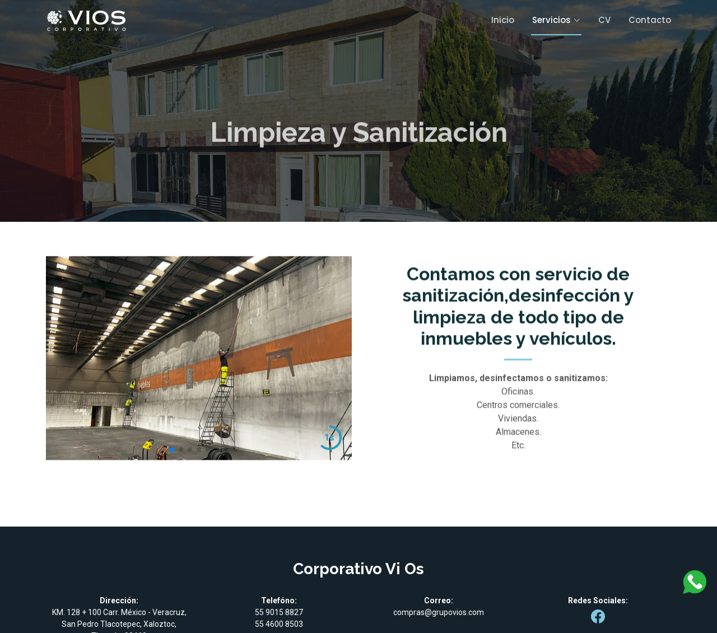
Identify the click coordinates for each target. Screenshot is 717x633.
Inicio (502, 20)
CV (604, 20)
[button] (172, 464)
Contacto (649, 20)
